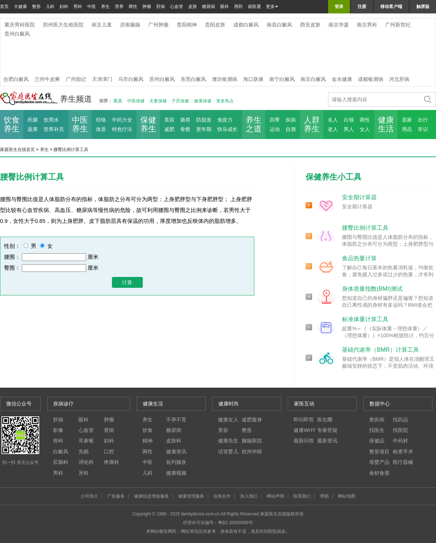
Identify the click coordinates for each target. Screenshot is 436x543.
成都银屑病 (370, 79)
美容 (169, 120)
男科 (77, 6)
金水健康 (342, 79)
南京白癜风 (313, 79)
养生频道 (76, 98)
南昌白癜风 (279, 25)
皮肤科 (173, 441)
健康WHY (305, 430)
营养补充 (54, 129)
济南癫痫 (130, 25)
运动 (275, 129)
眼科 (224, 6)
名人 (333, 120)
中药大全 (122, 120)
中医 (91, 6)
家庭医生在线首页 (17, 149)
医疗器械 (403, 462)
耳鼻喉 (86, 441)
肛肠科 (60, 462)
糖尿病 (208, 6)
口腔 (109, 451)
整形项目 (379, 451)
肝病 (160, 6)
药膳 (33, 120)
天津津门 (102, 79)
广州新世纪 (398, 25)
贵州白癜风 (17, 34)
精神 (147, 441)
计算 (127, 282)
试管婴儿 (228, 451)
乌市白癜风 (131, 79)
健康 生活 (386, 124)
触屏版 (422, 6)
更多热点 (225, 100)
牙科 (83, 473)
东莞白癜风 (193, 79)
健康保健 (202, 100)
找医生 (376, 430)
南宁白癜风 (282, 79)
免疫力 (225, 120)
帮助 (324, 496)
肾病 (109, 430)
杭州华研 (252, 451)
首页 (4, 6)
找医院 (400, 430)
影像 (58, 430)
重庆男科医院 (19, 25)
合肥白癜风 (16, 79)
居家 (407, 120)
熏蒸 (117, 100)
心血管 (176, 6)
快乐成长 (227, 129)
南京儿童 (102, 25)
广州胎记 (76, 79)
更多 (272, 6)
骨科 (58, 441)
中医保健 (136, 100)
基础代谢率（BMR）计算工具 (380, 350)
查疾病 (376, 419)
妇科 (64, 6)
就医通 (254, 6)
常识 (423, 129)
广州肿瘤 (158, 25)
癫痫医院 (252, 441)
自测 (291, 129)
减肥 (169, 129)
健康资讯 (176, 451)
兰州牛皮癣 (47, 79)
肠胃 (185, 120)
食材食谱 (379, 473)
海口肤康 (253, 79)
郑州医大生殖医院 (63, 25)
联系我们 (302, 496)
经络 (101, 120)
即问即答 (304, 419)
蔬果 (33, 129)
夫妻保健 (158, 100)
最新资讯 (327, 441)
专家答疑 (327, 430)
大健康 (20, 6)
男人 (349, 129)
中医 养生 (80, 124)
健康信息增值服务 (151, 496)
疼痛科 (111, 462)
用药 (238, 6)
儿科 (50, 6)
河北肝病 (399, 79)
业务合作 (222, 496)
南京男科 (367, 25)
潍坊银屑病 (224, 79)
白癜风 (60, 451)
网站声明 (275, 496)
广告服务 (116, 496)
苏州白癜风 (162, 79)
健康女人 (228, 419)
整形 (36, 6)
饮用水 (51, 120)
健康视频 (176, 473)
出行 (423, 120)
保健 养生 (148, 124)
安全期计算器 (359, 197)
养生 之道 (254, 124)
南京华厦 (338, 25)
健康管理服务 (191, 496)
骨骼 (185, 129)
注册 (362, 6)
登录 (339, 6)
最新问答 (304, 441)
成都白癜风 (246, 25)
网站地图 (346, 496)
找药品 (400, 419)
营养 (119, 6)
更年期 (203, 129)
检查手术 (403, 451)
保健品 (376, 441)
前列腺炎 (176, 462)
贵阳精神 (187, 25)
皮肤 (192, 6)
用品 (407, 129)
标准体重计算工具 (365, 319)
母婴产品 (379, 462)
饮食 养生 (12, 124)
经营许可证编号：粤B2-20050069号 (218, 522)
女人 (365, 129)
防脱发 (203, 120)
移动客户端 (391, 6)
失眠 (83, 451)
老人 (333, 129)
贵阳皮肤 (215, 25)
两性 (133, 6)
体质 (101, 129)
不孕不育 (176, 419)
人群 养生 (312, 124)
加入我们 (249, 496)
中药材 (400, 441)
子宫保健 (180, 100)
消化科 (86, 462)
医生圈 (324, 419)
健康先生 (228, 441)
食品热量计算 (359, 258)
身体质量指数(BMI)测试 (372, 289)
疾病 (291, 120)
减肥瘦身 (252, 419)
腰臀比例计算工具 (70, 149)
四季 (275, 120)
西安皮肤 (310, 25)
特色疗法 (122, 129)
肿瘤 (146, 6)
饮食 (147, 430)
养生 (105, 6)
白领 (349, 120)
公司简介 (89, 496)
